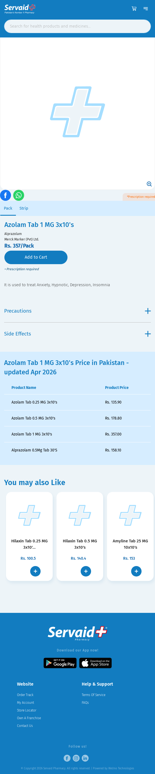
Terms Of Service (93, 695)
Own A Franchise (29, 718)
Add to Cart (36, 257)
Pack (8, 208)
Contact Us (25, 726)
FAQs (85, 703)
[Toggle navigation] (146, 8)
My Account (25, 703)
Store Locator (26, 710)
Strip (23, 208)
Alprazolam (13, 234)
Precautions (77, 311)
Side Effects (77, 334)
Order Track (25, 695)
